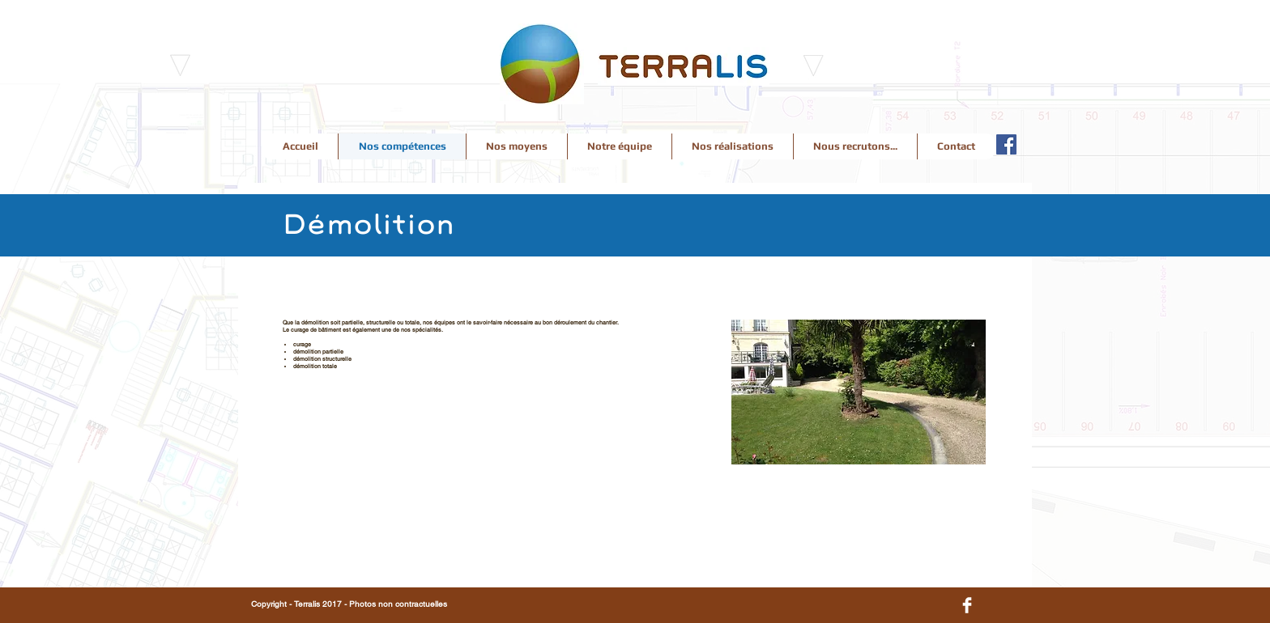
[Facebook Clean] (967, 605)
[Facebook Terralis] (1006, 144)
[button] (858, 392)
